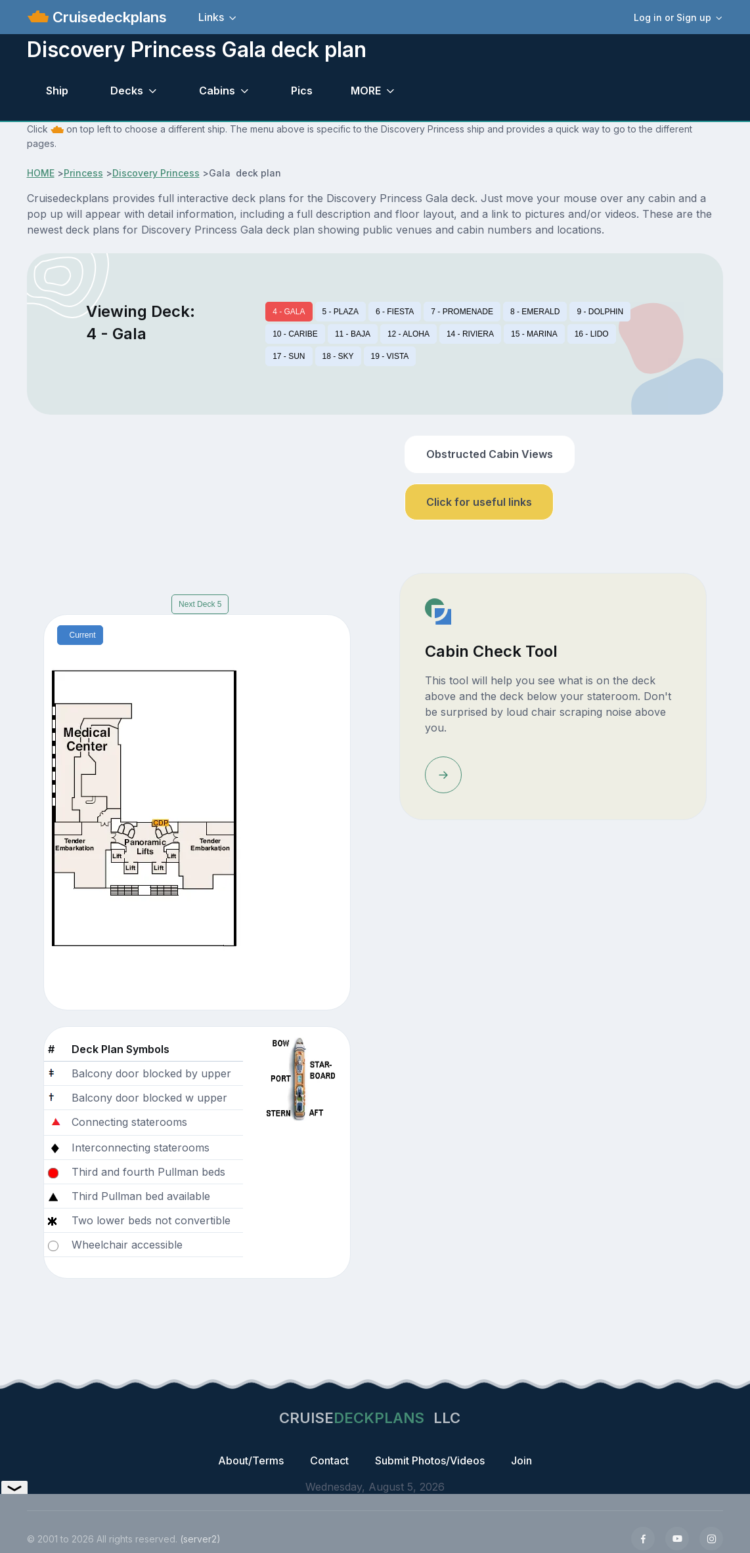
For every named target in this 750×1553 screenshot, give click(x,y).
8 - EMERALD (535, 311)
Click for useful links (479, 501)
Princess (83, 172)
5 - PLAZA (340, 311)
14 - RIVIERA (470, 334)
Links (211, 17)
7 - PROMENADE (462, 311)
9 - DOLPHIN (600, 311)
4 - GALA (289, 311)
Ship (57, 90)
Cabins (217, 90)
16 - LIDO (592, 334)
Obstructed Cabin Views (489, 454)
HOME (41, 172)
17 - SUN (289, 356)
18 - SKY (338, 356)
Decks (126, 90)
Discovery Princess (156, 172)
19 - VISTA (390, 356)
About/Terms (251, 1460)
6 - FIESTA (395, 311)
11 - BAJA (352, 334)
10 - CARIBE (295, 334)
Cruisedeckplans (108, 17)
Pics (302, 90)
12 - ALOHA (408, 334)
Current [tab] (83, 635)
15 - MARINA (534, 334)
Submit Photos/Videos (430, 1460)
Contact (329, 1460)
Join (521, 1460)
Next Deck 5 (200, 604)
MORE (366, 90)
